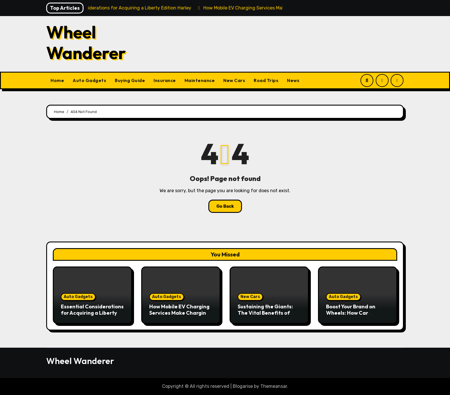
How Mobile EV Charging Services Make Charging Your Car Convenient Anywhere (179, 315)
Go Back (225, 206)
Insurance (165, 80)
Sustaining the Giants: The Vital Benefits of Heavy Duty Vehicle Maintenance (265, 315)
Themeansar (273, 386)
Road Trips (266, 80)
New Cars (234, 80)
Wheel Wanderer (86, 42)
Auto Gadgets (89, 80)
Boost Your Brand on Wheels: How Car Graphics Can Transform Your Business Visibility (357, 315)
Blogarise (243, 386)
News (293, 80)
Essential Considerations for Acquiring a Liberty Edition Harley (92, 312)
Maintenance (200, 80)
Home (57, 80)
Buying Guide (130, 80)
